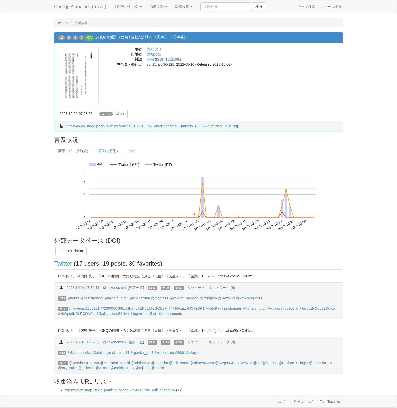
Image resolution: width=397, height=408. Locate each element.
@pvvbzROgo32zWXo (317, 308)
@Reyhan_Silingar (293, 363)
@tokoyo (192, 353)
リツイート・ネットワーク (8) (211, 342)
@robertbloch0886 (169, 353)
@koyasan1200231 (84, 308)
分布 (132, 151)
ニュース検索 (331, 7)
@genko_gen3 (141, 353)
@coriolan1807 (122, 368)
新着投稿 (184, 7)
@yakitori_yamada (184, 298)
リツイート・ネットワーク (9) (211, 288)
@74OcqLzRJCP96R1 (186, 308)
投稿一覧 (136, 288)
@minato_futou (116, 298)
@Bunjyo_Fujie (265, 363)
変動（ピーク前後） (74, 151)
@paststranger (91, 298)
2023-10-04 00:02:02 (83, 342)
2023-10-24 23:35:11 (83, 288)
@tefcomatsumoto (167, 314)
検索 (259, 7)
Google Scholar (71, 251)
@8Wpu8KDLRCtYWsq (76, 314)
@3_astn (102, 368)
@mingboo (208, 298)
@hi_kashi (86, 368)
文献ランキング (128, 7)
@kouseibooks (79, 353)
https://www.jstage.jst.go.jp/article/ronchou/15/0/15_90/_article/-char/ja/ (122, 126)
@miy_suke (67, 368)
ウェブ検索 (306, 7)
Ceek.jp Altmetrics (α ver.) (80, 6)
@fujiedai (142, 368)
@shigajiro (159, 363)
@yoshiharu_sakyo (84, 363)
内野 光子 (154, 49)
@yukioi (273, 308)
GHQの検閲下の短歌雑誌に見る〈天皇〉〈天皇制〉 (142, 37)
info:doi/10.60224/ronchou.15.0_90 (209, 126)
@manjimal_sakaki (115, 363)
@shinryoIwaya (202, 363)
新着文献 (158, 7)
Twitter (111, 114)
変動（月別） (109, 151)
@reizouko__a (320, 363)
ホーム (63, 23)
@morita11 (159, 298)
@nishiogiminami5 (137, 314)
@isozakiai (226, 298)
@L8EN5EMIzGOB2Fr (150, 308)
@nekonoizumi (115, 288)
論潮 (150, 59)
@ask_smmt (179, 363)
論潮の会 (154, 54)
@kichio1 (158, 368)
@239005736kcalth (116, 308)
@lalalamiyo (101, 353)
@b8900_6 (290, 308)
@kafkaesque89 (249, 298)
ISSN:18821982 (168, 59)
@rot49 (73, 298)
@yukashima (139, 298)
